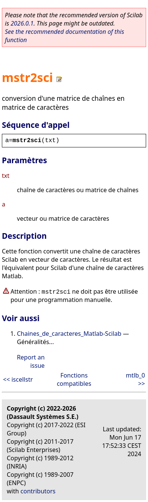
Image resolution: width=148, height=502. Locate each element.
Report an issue (31, 361)
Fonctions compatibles (74, 379)
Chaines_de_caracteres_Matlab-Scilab (69, 333)
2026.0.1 (22, 23)
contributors (38, 491)
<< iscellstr (18, 379)
